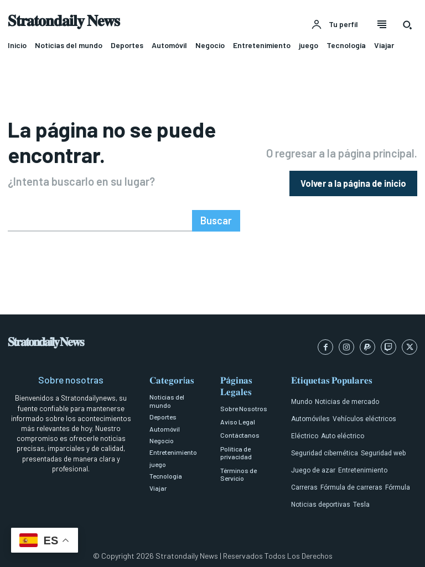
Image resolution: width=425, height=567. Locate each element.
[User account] (334, 25)
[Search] (217, 216)
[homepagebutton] (353, 181)
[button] (407, 25)
